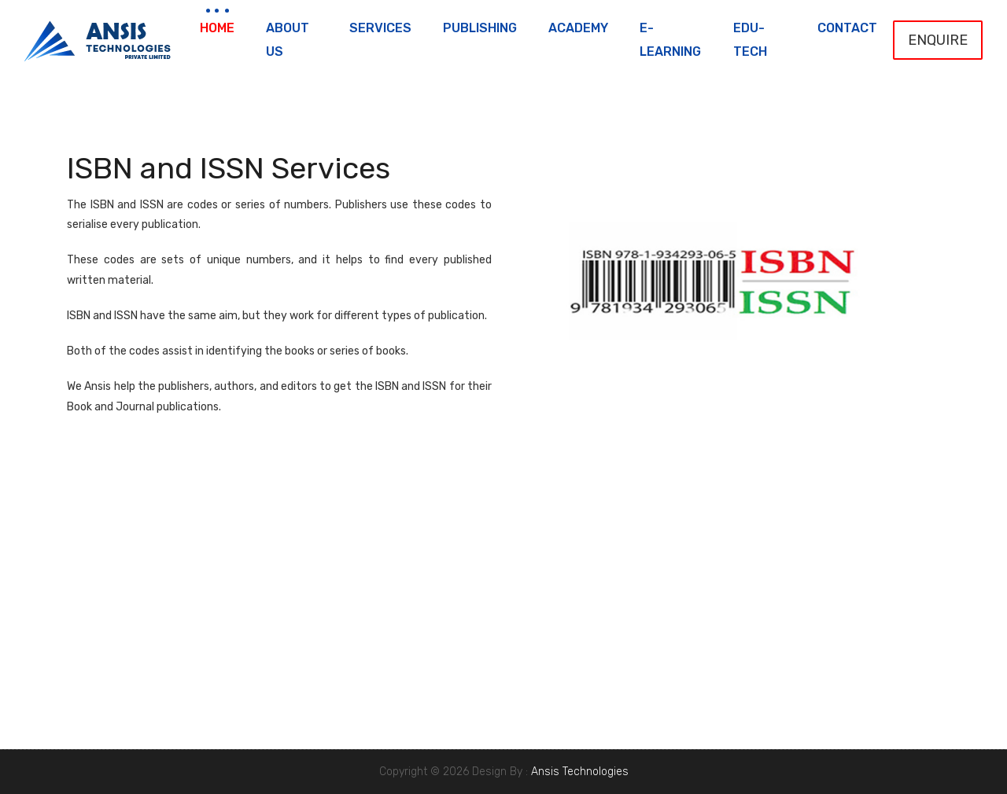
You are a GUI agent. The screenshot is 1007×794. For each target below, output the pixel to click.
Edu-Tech (750, 39)
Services (380, 27)
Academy (578, 27)
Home (217, 27)
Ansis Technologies (580, 771)
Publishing (480, 27)
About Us (287, 39)
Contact (847, 27)
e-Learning (670, 39)
